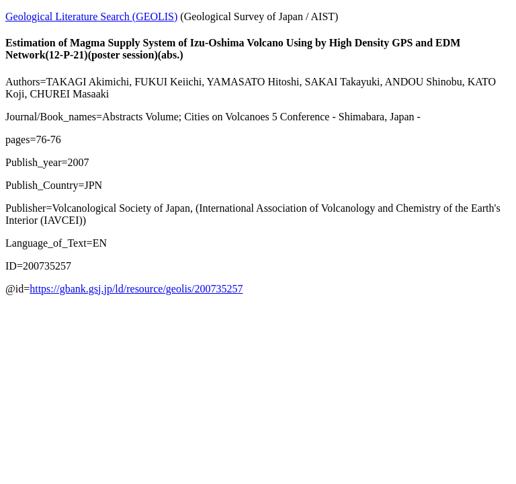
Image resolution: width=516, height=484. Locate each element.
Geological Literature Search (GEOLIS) (91, 16)
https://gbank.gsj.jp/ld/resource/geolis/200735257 (136, 288)
